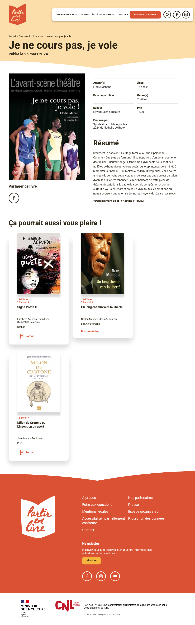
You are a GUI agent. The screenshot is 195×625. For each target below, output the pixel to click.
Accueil (12, 36)
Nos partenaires (140, 498)
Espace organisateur (145, 14)
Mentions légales (95, 511)
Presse (133, 504)
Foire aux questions (97, 504)
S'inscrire (91, 560)
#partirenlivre (65, 14)
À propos (89, 498)
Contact (123, 14)
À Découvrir (104, 14)
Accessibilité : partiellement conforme (103, 520)
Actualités (87, 14)
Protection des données (146, 518)
